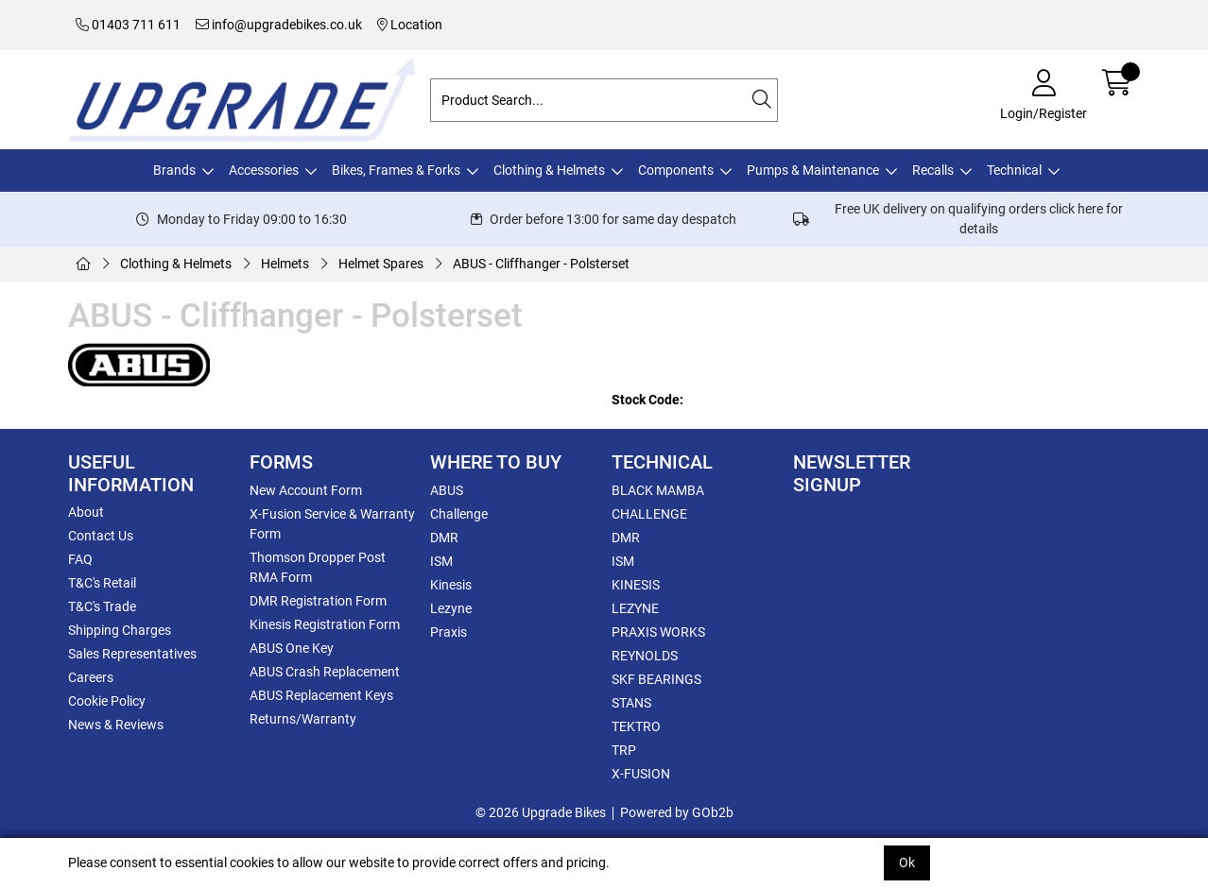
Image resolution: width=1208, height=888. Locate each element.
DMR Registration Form (318, 600)
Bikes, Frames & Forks (396, 170)
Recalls (933, 170)
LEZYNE (635, 608)
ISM (441, 561)
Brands (174, 170)
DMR (444, 537)
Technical (1014, 170)
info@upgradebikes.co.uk (279, 24)
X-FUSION (641, 773)
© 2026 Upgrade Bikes (540, 812)
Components (676, 170)
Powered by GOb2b (676, 812)
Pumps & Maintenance (813, 170)
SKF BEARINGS (656, 679)
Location (409, 24)
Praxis (448, 632)
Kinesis (451, 584)
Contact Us (100, 535)
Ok (907, 862)
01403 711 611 (128, 24)
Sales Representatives (132, 653)
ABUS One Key (292, 648)
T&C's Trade (102, 606)
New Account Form (306, 490)
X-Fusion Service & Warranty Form (332, 523)
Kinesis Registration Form (325, 624)
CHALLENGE (649, 513)
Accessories (264, 170)
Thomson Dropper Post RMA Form (318, 567)
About (86, 512)
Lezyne (451, 608)
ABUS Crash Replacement (325, 671)
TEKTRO (636, 726)
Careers (90, 677)
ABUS (446, 490)
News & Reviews (116, 724)
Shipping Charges (119, 630)
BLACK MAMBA (658, 490)
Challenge (459, 513)
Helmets (285, 263)
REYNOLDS (645, 655)
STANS (631, 702)
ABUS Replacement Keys (321, 695)
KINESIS (636, 584)
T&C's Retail (102, 582)
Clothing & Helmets (549, 170)
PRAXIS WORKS (658, 632)
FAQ (80, 559)
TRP (624, 750)
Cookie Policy (107, 701)
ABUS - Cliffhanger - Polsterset (541, 263)
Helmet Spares (380, 263)
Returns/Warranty (303, 718)
